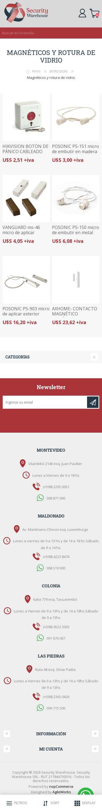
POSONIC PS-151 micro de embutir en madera (75, 149)
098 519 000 (56, 568)
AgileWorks (61, 791)
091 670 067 (56, 638)
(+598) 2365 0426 (56, 696)
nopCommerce (61, 786)
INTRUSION (58, 71)
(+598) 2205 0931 (56, 486)
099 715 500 (56, 707)
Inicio (36, 71)
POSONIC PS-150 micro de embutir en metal (75, 230)
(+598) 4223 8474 (56, 556)
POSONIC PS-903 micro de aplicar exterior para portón (26, 314)
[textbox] (45, 32)
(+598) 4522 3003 (56, 626)
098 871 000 (56, 498)
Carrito (94, 12)
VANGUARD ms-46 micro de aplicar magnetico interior (21, 233)
